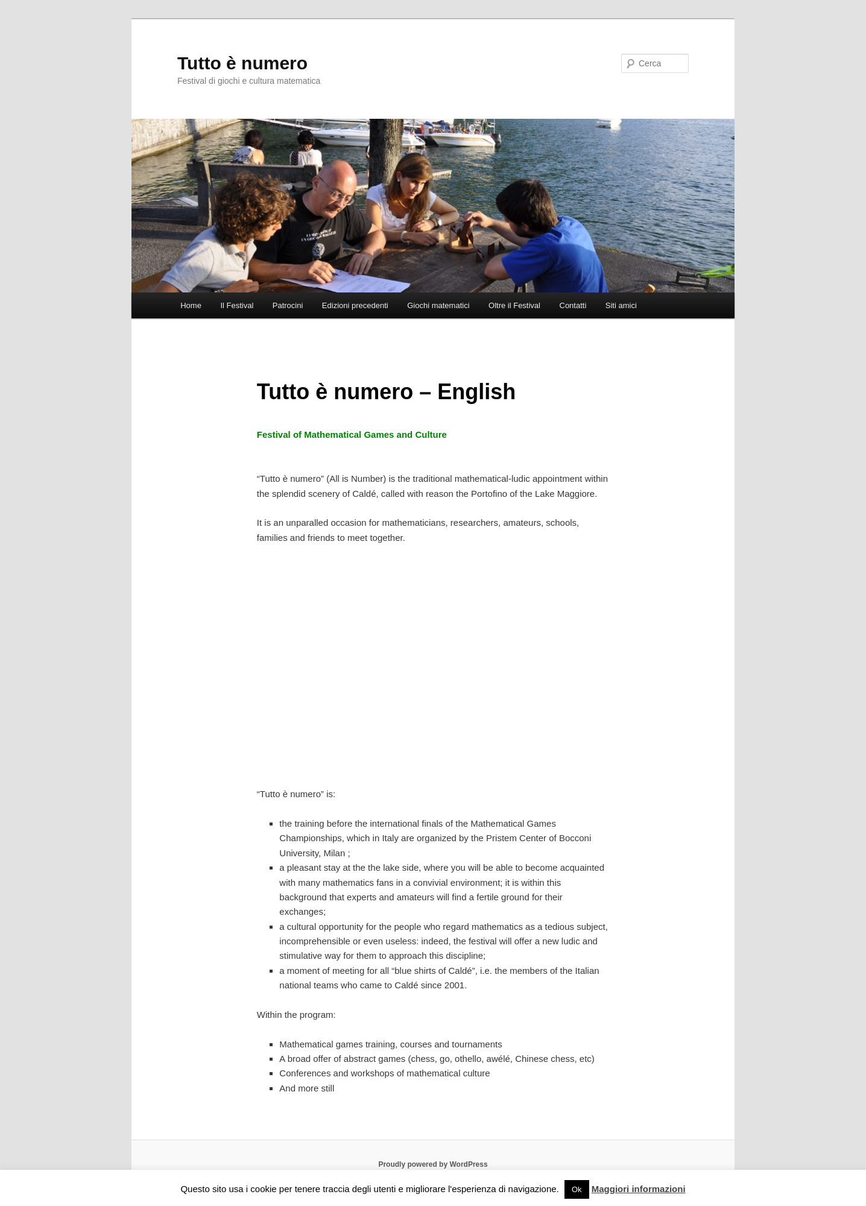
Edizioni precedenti (355, 305)
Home (190, 305)
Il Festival (236, 305)
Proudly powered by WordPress (432, 1164)
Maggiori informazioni (639, 1189)
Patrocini (288, 305)
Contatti (573, 305)
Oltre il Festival (514, 305)
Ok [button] (577, 1189)
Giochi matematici (438, 305)
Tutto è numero (242, 63)
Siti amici (621, 305)
